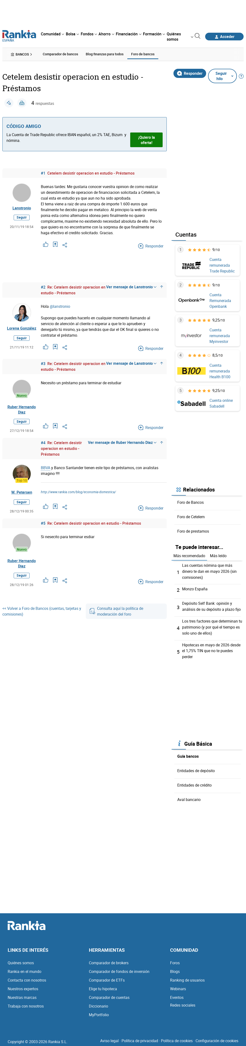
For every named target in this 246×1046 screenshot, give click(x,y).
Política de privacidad (140, 1038)
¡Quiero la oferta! (146, 139)
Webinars (178, 986)
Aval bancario (189, 797)
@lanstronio (60, 306)
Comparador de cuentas (109, 995)
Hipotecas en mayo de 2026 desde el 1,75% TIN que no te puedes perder (211, 648)
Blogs (175, 969)
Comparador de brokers (109, 960)
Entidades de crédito (194, 783)
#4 (43, 443)
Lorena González (21, 328)
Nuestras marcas (22, 995)
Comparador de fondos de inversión (119, 969)
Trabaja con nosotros (26, 1003)
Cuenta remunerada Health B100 (219, 370)
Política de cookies (177, 1038)
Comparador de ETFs (107, 977)
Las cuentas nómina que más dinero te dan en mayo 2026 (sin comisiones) (209, 570)
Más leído (218, 555)
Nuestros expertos (23, 986)
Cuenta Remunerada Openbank (220, 300)
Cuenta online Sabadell (221, 403)
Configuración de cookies (217, 1038)
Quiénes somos (21, 960)
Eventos (177, 995)
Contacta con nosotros (27, 977)
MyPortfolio (99, 1012)
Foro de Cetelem (191, 516)
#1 (43, 173)
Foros (175, 960)
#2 (43, 287)
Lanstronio (21, 208)
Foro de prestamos (193, 531)
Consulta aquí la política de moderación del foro (116, 612)
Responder (190, 73)
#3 (43, 363)
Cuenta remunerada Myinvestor (219, 335)
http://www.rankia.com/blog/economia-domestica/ (78, 492)
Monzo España (195, 588)
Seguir (22, 217)
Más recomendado (189, 555)
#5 (43, 523)
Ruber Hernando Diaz (21, 409)
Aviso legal (109, 1038)
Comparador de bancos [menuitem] (60, 54)
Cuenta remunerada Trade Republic (222, 265)
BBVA (45, 468)
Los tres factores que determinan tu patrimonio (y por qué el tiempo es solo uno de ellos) (212, 625)
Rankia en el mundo (24, 969)
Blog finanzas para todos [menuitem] (104, 54)
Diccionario (98, 1003)
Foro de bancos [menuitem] (142, 54)
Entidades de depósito (196, 768)
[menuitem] (52, 33)
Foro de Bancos (190, 502)
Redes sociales (182, 1002)
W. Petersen (21, 492)
